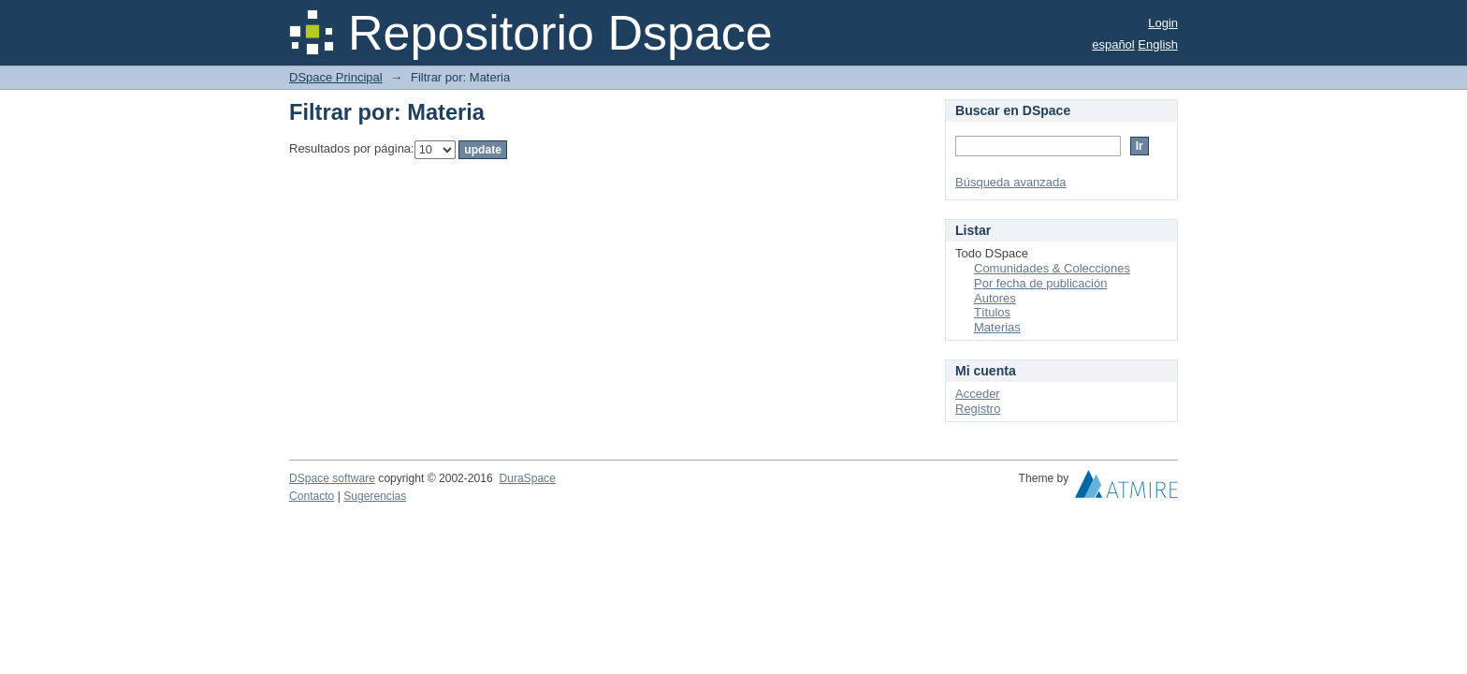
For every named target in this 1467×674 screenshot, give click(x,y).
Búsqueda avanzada (1011, 182)
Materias (997, 327)
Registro (977, 409)
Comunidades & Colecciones (1052, 268)
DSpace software (332, 478)
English (1158, 44)
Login (1163, 23)
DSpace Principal (336, 77)
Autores (995, 298)
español (1113, 44)
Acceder (977, 394)
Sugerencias (374, 496)
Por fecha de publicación (1040, 283)
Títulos (992, 312)
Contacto (311, 496)
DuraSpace (527, 478)
